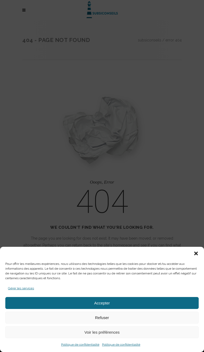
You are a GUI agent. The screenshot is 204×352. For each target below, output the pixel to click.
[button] (196, 253)
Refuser (102, 317)
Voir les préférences (102, 332)
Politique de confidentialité (80, 344)
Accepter (102, 303)
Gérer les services (21, 288)
